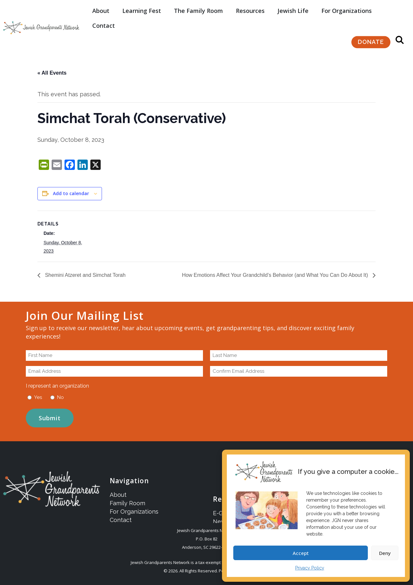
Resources (250, 8)
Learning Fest (141, 8)
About (100, 8)
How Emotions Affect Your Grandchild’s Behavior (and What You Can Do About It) (275, 275)
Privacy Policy (309, 567)
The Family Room (198, 8)
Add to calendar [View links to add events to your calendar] (71, 193)
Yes (38, 397)
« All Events (51, 73)
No (60, 397)
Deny (385, 553)
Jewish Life (292, 8)
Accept (301, 553)
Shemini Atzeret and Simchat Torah (85, 275)
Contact (103, 22)
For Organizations (346, 8)
